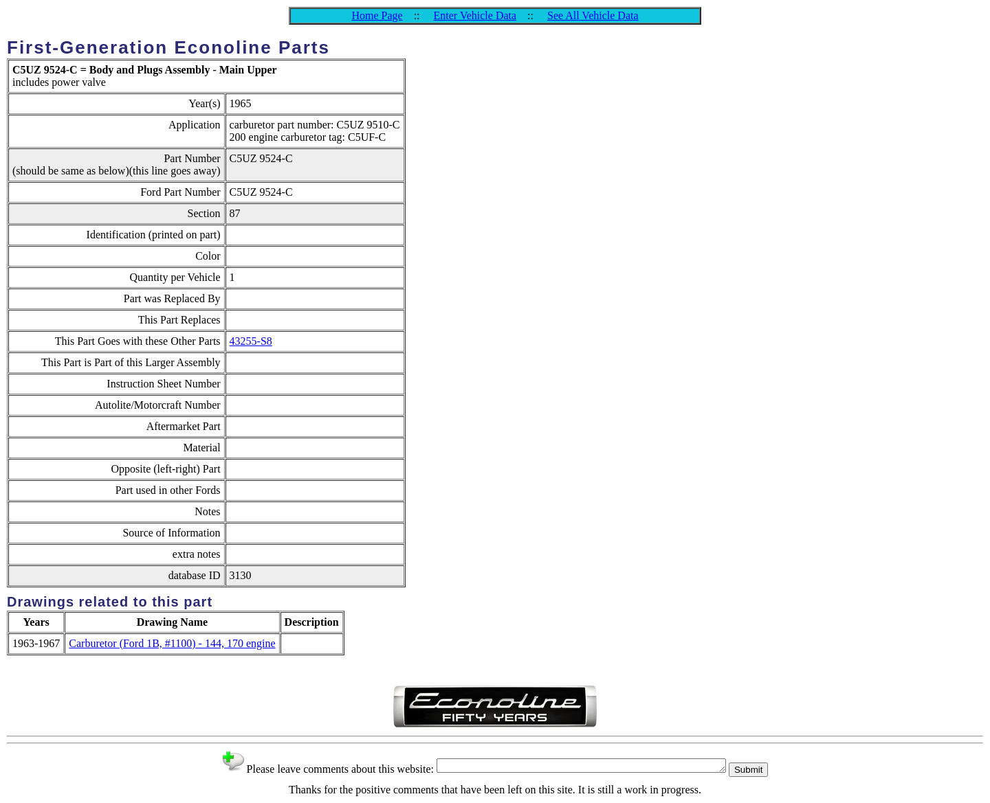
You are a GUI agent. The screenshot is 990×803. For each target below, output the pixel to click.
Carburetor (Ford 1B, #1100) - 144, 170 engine (172, 643)
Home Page (376, 15)
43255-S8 (251, 341)
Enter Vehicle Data (475, 15)
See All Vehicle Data (593, 15)
